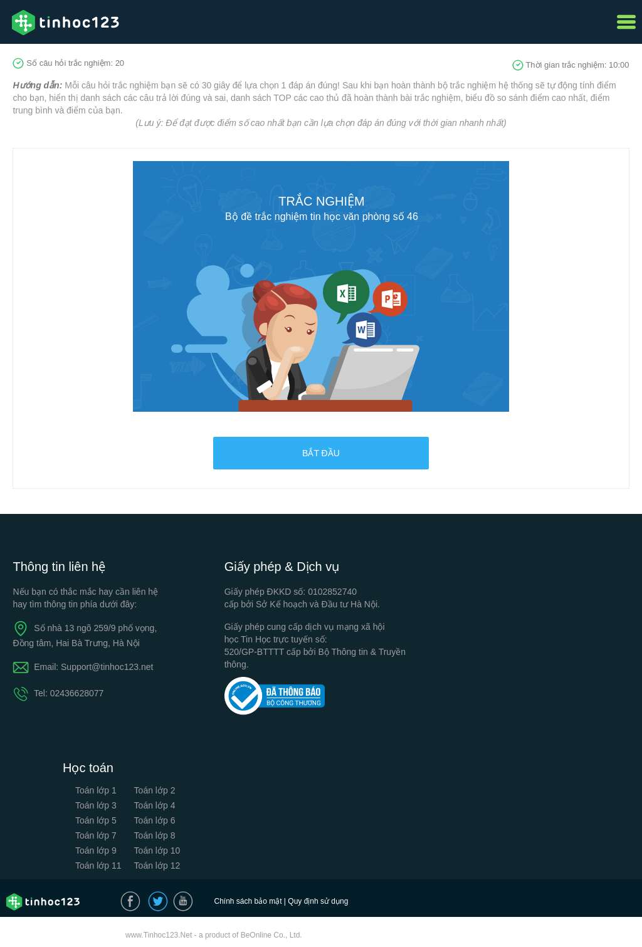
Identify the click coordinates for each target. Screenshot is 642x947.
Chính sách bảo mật (248, 901)
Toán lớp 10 (157, 850)
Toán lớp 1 (96, 790)
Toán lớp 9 (96, 850)
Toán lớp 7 (96, 835)
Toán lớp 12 (157, 866)
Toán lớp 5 (96, 820)
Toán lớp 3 (96, 805)
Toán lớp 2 (155, 790)
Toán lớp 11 (98, 866)
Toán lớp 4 (155, 805)
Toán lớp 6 (155, 820)
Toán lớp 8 (155, 835)
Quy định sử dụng (318, 901)
